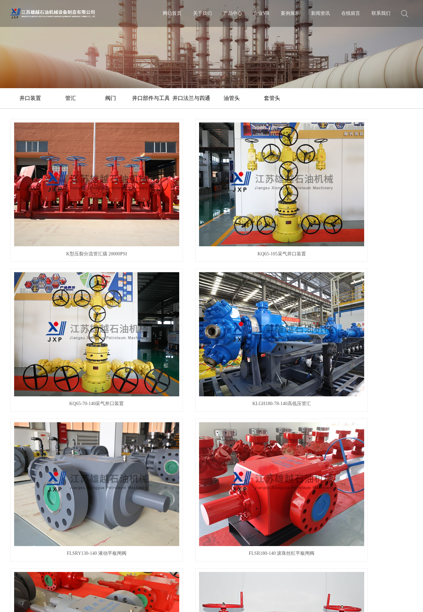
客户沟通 (19, 484)
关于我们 (202, 13)
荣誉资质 (19, 466)
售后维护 (19, 493)
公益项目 (19, 475)
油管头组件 (159, 370)
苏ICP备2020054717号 (176, 589)
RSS (26, 600)
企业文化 (19, 458)
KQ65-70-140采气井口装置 (263, 192)
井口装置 (30, 98)
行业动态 (146, 458)
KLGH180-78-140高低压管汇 (367, 192)
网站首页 (172, 13)
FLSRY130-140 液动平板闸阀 (56, 281)
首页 (140, 396)
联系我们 (381, 13)
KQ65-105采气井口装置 (160, 192)
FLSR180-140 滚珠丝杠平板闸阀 (160, 281)
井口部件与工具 (151, 98)
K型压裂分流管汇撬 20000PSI (56, 192)
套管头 (272, 98)
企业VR (261, 13)
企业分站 (227, 589)
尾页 (255, 396)
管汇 (70, 98)
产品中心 (232, 13)
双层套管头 (367, 370)
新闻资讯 (320, 13)
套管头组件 (367, 281)
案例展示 (290, 13)
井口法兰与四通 (191, 98)
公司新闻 (146, 449)
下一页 (234, 396)
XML (37, 600)
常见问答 (146, 466)
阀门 (110, 98)
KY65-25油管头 (263, 370)
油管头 (232, 98)
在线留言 (350, 13)
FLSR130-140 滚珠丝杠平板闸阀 (263, 281)
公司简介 (19, 449)
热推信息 (207, 589)
